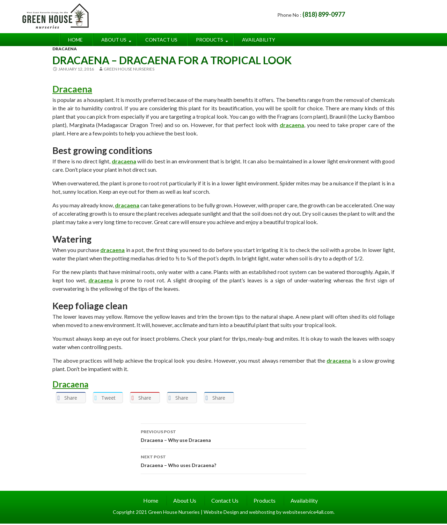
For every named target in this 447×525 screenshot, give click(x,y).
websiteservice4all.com (308, 512)
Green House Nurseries (129, 69)
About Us (113, 40)
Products (209, 40)
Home (75, 40)
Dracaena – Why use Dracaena (223, 435)
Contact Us (161, 40)
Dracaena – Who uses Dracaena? (223, 460)
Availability (258, 40)
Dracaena (72, 89)
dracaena (292, 124)
